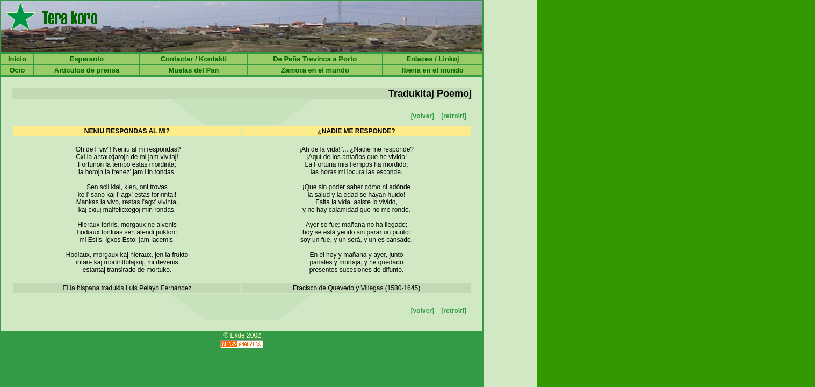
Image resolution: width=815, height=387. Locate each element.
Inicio (17, 59)
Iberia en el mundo (433, 70)
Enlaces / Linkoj (432, 59)
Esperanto (87, 59)
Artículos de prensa (86, 70)
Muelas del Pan (193, 70)
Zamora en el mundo (315, 70)
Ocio (17, 70)
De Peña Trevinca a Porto (315, 59)
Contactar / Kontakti (194, 59)
